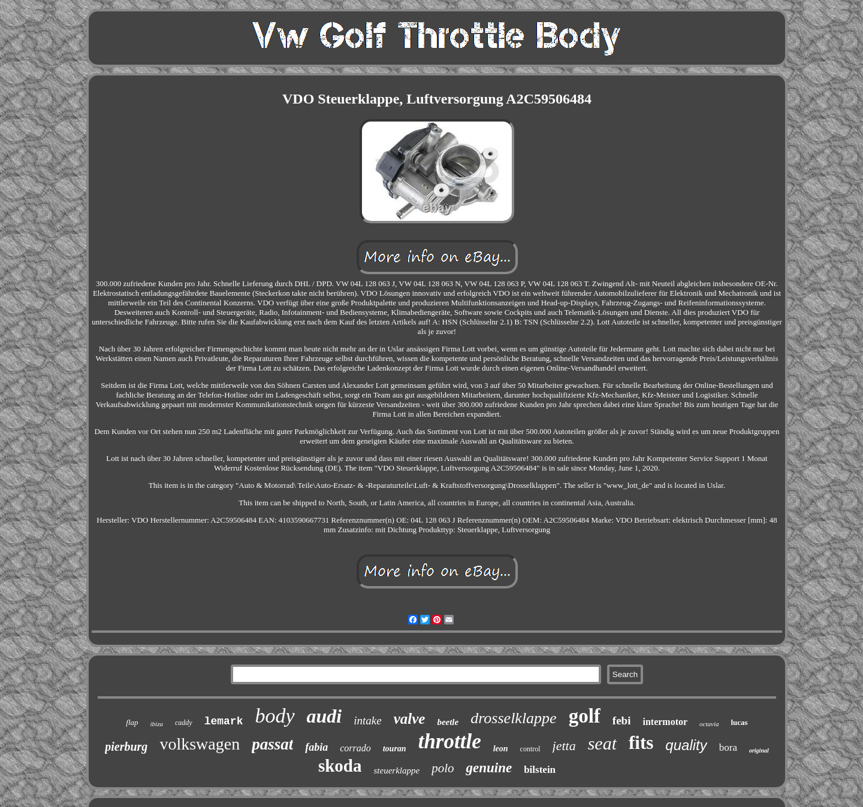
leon (500, 748)
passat (272, 744)
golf (585, 716)
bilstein (540, 769)
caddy (183, 722)
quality (686, 745)
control (530, 749)
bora (728, 747)
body (274, 716)
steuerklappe (396, 770)
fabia (316, 747)
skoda (340, 765)
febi (621, 720)
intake (367, 720)
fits (641, 742)
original (759, 750)
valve (410, 719)
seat (602, 743)
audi (324, 716)
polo (443, 768)
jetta (564, 745)
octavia (709, 723)
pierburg (126, 746)
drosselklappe (513, 718)
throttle (449, 741)
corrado (355, 748)
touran (394, 748)
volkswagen (199, 744)
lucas (739, 722)
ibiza (156, 723)
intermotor (664, 722)
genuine (489, 767)
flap (132, 722)
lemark (223, 721)
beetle (447, 722)
